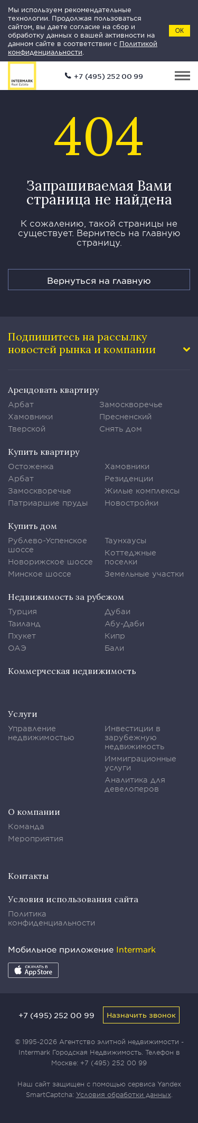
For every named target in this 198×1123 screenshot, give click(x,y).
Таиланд (24, 623)
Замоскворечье (131, 404)
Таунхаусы (125, 540)
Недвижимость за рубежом (66, 596)
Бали (114, 647)
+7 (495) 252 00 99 (108, 76)
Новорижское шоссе (50, 561)
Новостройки (131, 502)
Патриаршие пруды (48, 502)
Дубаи (117, 611)
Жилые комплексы (142, 490)
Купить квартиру (43, 451)
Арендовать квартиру (53, 389)
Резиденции (129, 478)
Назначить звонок (141, 1014)
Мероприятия (35, 838)
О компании (34, 811)
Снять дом (120, 428)
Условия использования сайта (73, 899)
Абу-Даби (124, 623)
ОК (179, 30)
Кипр (115, 635)
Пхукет (22, 635)
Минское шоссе (39, 573)
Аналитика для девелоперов (135, 784)
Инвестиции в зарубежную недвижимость (134, 737)
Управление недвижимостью (41, 733)
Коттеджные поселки (130, 557)
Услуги (22, 713)
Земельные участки (144, 573)
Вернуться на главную (99, 280)
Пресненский (125, 416)
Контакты (28, 875)
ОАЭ (17, 647)
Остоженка (31, 466)
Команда (26, 826)
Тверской (26, 428)
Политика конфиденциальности (51, 918)
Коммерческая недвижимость (72, 671)
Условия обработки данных (123, 1094)
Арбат (21, 404)
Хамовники (30, 416)
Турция (22, 611)
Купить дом (32, 525)
